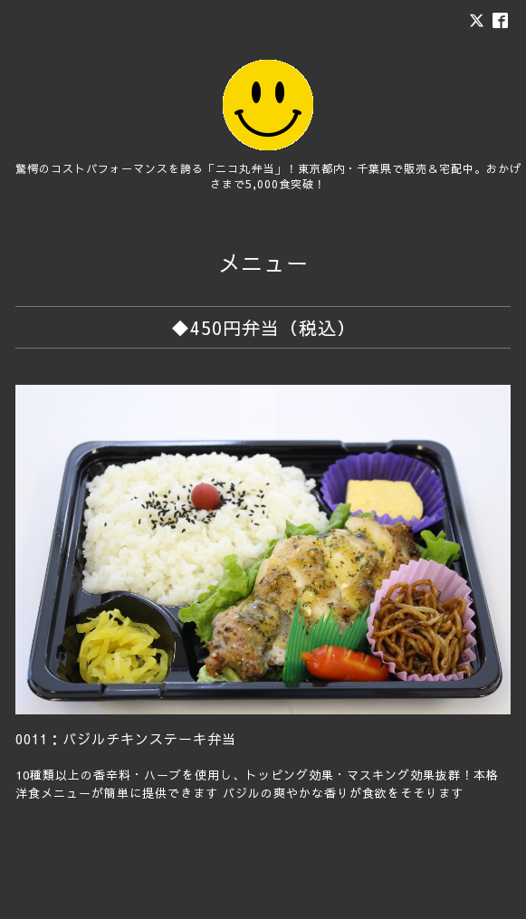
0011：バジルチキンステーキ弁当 (125, 738)
